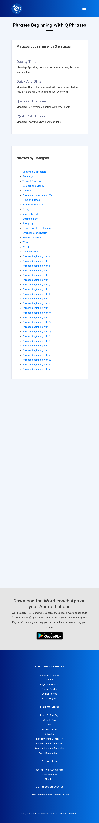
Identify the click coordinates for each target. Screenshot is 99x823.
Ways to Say (49, 720)
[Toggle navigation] (84, 8)
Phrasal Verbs (49, 729)
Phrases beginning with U (36, 350)
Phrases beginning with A (36, 256)
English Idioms (49, 694)
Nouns (49, 679)
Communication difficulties (37, 228)
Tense (49, 725)
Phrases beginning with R (36, 336)
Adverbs (49, 734)
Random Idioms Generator (49, 743)
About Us (49, 779)
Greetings (27, 176)
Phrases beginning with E (36, 275)
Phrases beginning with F (36, 279)
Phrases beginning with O (36, 322)
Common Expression (34, 171)
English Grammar (49, 684)
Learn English (49, 698)
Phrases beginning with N (36, 317)
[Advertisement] (49, 411)
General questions (32, 237)
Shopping (27, 223)
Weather (27, 246)
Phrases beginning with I (36, 293)
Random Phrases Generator (49, 748)
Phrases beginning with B (36, 260)
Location (27, 190)
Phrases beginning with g (36, 284)
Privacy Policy (49, 774)
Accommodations (32, 204)
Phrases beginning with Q (36, 331)
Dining (25, 209)
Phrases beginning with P (36, 326)
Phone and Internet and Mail (38, 195)
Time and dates (31, 199)
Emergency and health (34, 232)
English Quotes (49, 689)
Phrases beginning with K (36, 303)
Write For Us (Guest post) (49, 770)
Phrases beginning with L (36, 307)
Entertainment (30, 218)
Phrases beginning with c (36, 265)
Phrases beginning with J (36, 298)
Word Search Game (49, 753)
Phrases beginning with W (36, 359)
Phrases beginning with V (36, 355)
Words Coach (48, 813)
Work (25, 242)
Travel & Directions (32, 181)
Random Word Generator (49, 739)
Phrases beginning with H (36, 289)
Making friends (30, 213)
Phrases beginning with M (36, 312)
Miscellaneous (30, 251)
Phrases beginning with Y (36, 364)
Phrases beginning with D (36, 270)
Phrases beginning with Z (36, 369)
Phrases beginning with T (36, 345)
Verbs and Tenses (49, 675)
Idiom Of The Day (49, 715)
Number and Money (33, 185)
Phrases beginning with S (36, 340)
